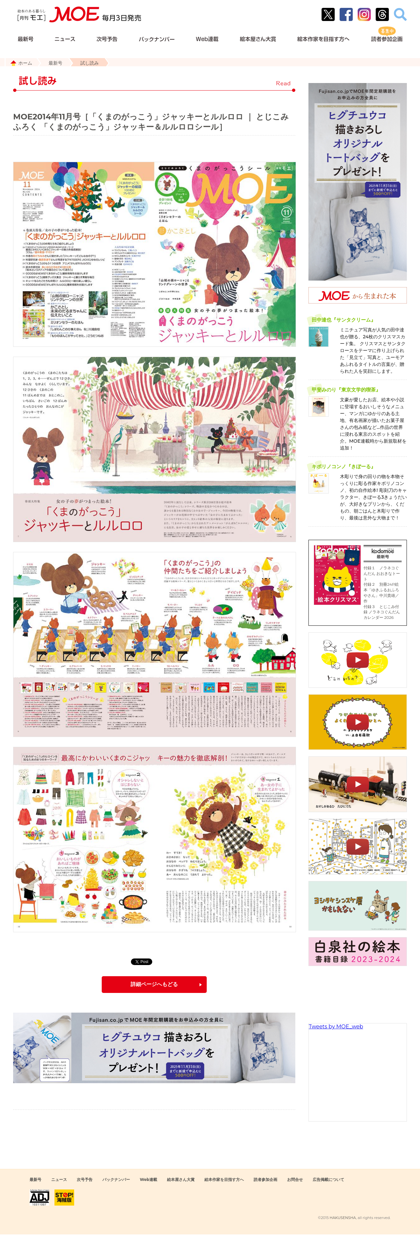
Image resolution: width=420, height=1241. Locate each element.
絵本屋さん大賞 (181, 1186)
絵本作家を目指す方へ (224, 1186)
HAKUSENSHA (342, 1224)
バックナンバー (116, 1186)
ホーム (25, 63)
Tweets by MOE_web (336, 1026)
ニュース (59, 1186)
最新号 (55, 63)
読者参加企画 (265, 1186)
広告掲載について (328, 1186)
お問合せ (295, 1186)
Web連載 (148, 1186)
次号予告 (85, 1186)
